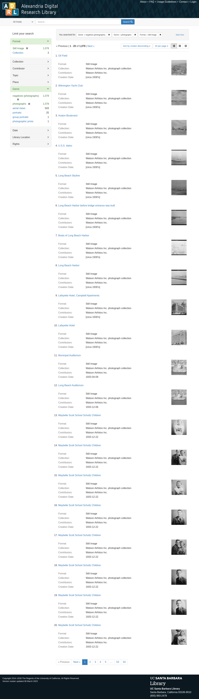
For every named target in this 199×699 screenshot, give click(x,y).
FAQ (151, 1)
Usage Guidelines (166, 1)
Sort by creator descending (136, 46)
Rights (16, 144)
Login (193, 1)
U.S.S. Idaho (65, 145)
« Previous (64, 662)
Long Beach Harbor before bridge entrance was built (86, 205)
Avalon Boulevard (67, 115)
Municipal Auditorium (69, 355)
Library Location (21, 137)
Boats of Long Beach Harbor (73, 235)
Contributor (19, 68)
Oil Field (62, 55)
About (143, 1)
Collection (18, 52)
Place (16, 82)
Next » (90, 46)
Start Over (180, 35)
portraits (17, 112)
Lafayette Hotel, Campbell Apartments (78, 295)
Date (15, 130)
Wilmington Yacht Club (70, 85)
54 (124, 662)
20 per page (161, 46)
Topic (15, 75)
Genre (16, 89)
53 (117, 662)
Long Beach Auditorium (71, 385)
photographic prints (23, 121)
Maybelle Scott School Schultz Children (79, 415)
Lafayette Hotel (66, 325)
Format (16, 41)
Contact (183, 1)
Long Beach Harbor (69, 265)
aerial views (19, 108)
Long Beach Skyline (69, 175)
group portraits (20, 117)
